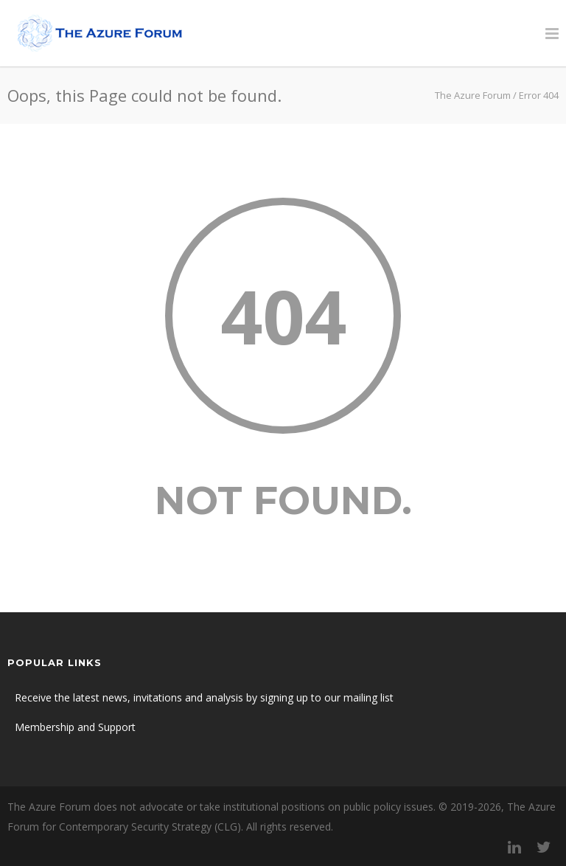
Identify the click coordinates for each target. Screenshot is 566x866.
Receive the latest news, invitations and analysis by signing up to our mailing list (204, 697)
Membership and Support (75, 727)
